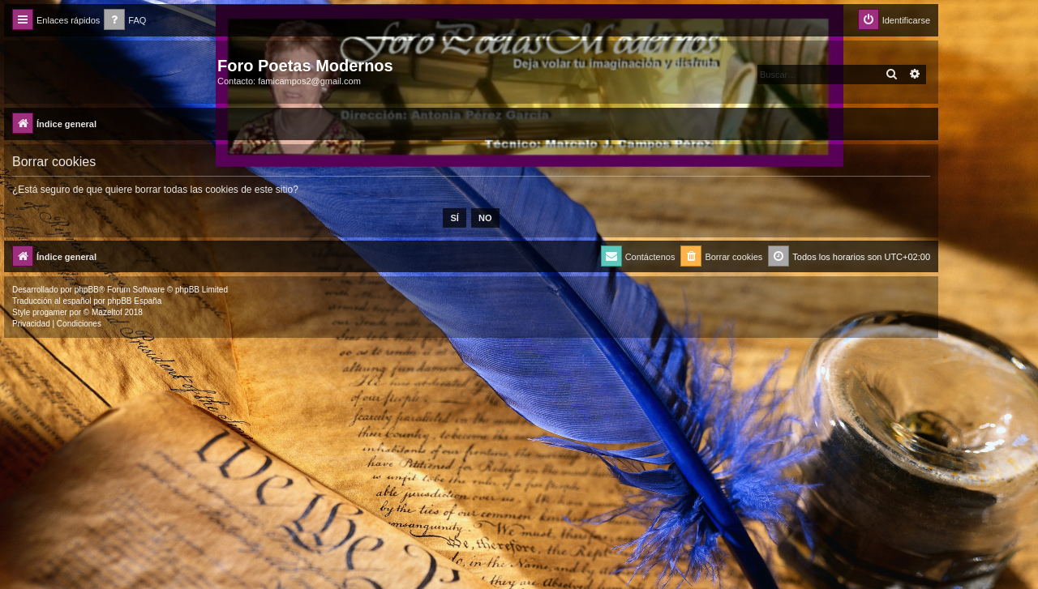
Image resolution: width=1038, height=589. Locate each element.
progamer (49, 312)
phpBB (87, 289)
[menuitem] (125, 20)
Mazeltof (107, 312)
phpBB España (134, 301)
